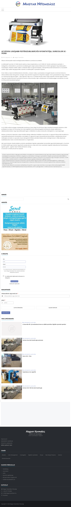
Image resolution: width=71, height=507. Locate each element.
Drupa (41, 455)
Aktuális (4, 455)
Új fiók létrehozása (18, 307)
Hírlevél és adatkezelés (6, 443)
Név (4, 259)
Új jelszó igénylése (53, 307)
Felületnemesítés (6, 458)
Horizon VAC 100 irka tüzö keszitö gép (32, 388)
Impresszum (4, 439)
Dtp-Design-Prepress (50, 455)
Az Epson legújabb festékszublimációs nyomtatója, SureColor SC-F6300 (33, 52)
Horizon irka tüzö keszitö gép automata (33, 340)
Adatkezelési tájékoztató (14, 283)
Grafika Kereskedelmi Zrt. (9, 479)
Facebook (4, 495)
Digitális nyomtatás (33, 455)
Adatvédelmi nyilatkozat (7, 441)
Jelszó (3, 300)
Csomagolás (23, 455)
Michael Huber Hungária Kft (10, 477)
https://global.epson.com (7, 163)
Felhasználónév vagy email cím (9, 293)
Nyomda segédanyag (8, 475)
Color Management (13, 455)
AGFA (4, 473)
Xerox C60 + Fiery (27, 356)
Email (4, 264)
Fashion (60, 455)
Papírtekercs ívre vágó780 (29, 372)
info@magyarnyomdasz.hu (8, 493)
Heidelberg (5, 469)
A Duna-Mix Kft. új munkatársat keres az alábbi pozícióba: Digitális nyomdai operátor (44, 324)
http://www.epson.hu (57, 166)
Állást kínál (33, 322)
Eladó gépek (33, 338)
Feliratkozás (14, 281)
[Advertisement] (35, 180)
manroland (5, 471)
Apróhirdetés (27, 322)
